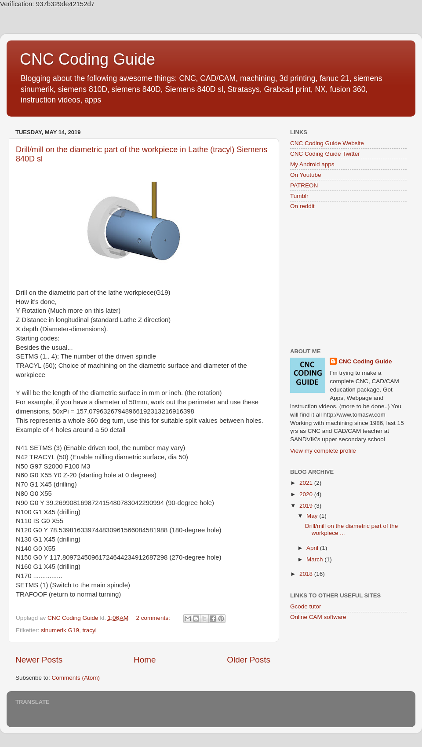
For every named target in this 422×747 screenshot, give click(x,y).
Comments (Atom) (76, 677)
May (312, 516)
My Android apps (312, 164)
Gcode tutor (305, 606)
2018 (306, 574)
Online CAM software (318, 617)
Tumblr (299, 196)
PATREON (304, 185)
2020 (306, 494)
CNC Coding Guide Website (327, 143)
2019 (306, 505)
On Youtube (305, 175)
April (313, 548)
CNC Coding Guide (87, 59)
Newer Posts (38, 659)
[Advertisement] (348, 280)
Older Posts (248, 659)
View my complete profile (323, 450)
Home (145, 659)
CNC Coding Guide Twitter (325, 153)
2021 (306, 483)
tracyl (90, 630)
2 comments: (154, 618)
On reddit (302, 206)
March (315, 559)
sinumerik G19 (60, 630)
